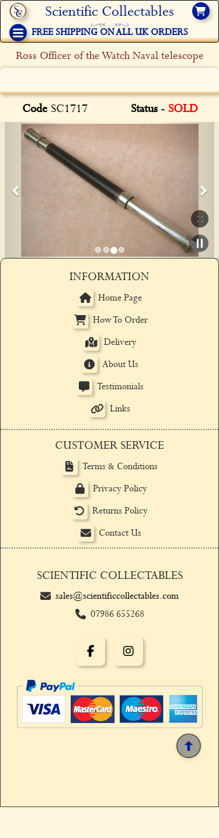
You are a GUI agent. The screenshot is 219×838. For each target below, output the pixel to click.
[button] (16, 193)
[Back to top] (188, 753)
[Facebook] (90, 658)
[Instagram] (128, 658)
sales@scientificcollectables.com (117, 603)
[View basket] (201, 11)
